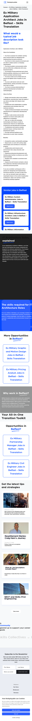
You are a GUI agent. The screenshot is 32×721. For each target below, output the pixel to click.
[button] (27, 2)
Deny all (16, 714)
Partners (16, 692)
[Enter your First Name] (9, 667)
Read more (10, 206)
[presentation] (14, 677)
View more (16, 611)
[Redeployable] (10, 2)
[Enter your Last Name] (22, 667)
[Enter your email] (9, 672)
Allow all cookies (16, 710)
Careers (5, 7)
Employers (16, 689)
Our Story (16, 687)
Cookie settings (16, 717)
